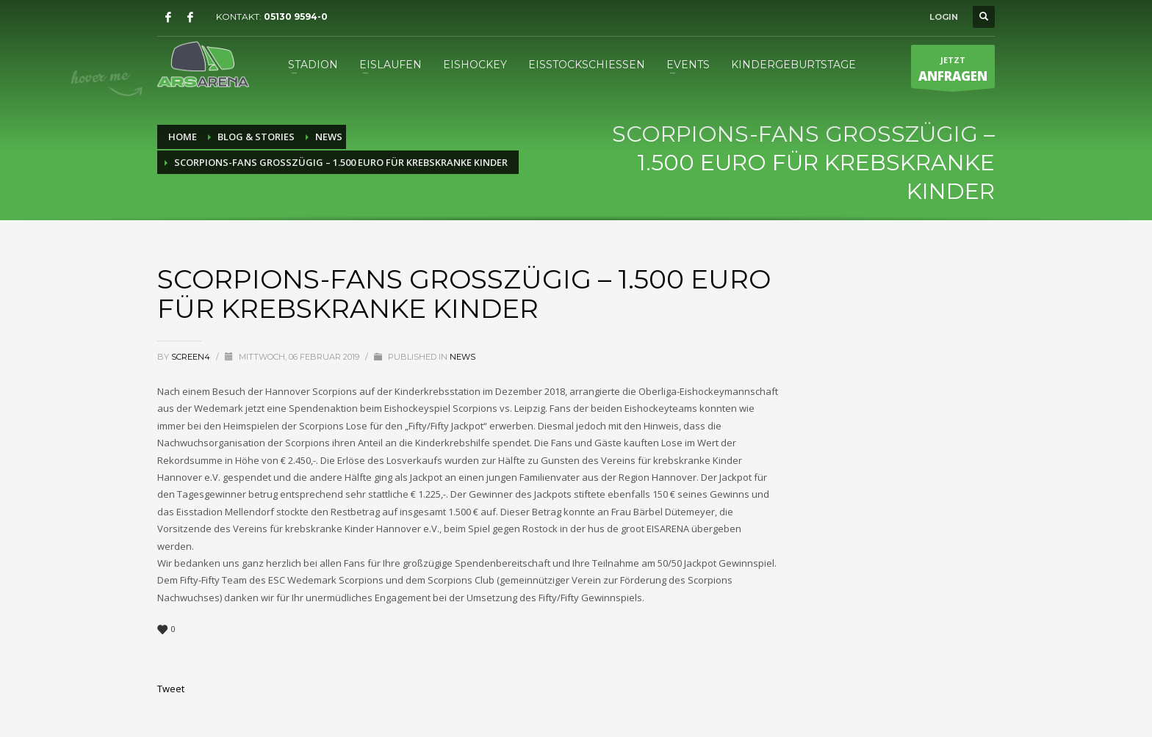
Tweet (170, 688)
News (462, 357)
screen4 (191, 357)
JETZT (953, 71)
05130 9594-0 (296, 16)
